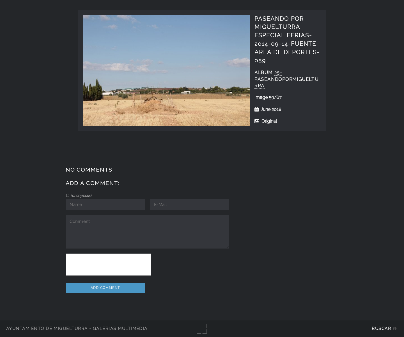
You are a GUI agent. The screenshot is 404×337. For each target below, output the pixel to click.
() (80, 195)
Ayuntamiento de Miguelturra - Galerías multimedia (77, 328)
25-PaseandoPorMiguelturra (286, 79)
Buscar (381, 328)
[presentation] (108, 264)
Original (269, 121)
